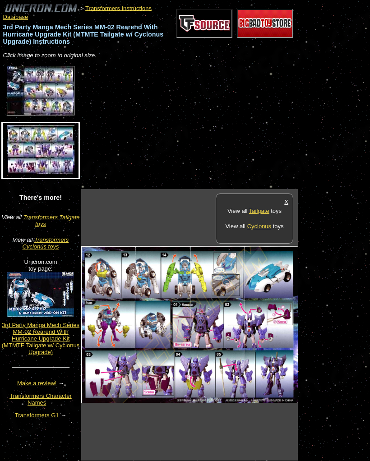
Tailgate (259, 210)
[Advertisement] (186, 124)
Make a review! (36, 383)
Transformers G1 (37, 415)
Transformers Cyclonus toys (46, 243)
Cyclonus (259, 226)
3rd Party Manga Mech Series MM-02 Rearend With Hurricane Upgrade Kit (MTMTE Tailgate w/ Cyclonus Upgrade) (40, 338)
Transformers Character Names (40, 399)
